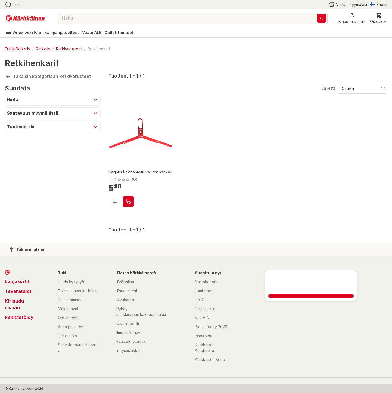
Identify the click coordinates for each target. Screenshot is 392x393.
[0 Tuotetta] (378, 18)
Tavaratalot (18, 291)
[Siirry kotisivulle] (25, 18)
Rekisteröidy (19, 317)
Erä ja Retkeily (17, 49)
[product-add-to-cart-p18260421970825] (128, 201)
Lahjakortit (17, 281)
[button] (351, 18)
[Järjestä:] (362, 88)
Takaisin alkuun (28, 249)
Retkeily (43, 49)
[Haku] (321, 18)
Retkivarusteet (69, 49)
